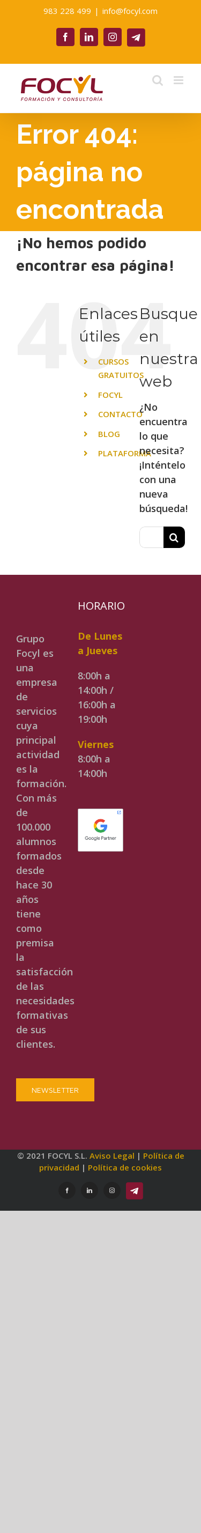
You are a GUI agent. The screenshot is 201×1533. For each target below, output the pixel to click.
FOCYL (110, 394)
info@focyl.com (130, 10)
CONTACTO (120, 414)
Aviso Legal (112, 1155)
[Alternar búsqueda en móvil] (157, 80)
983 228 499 (67, 10)
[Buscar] (174, 537)
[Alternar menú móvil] (179, 80)
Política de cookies (125, 1167)
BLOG (109, 433)
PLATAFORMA (124, 453)
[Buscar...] (151, 537)
